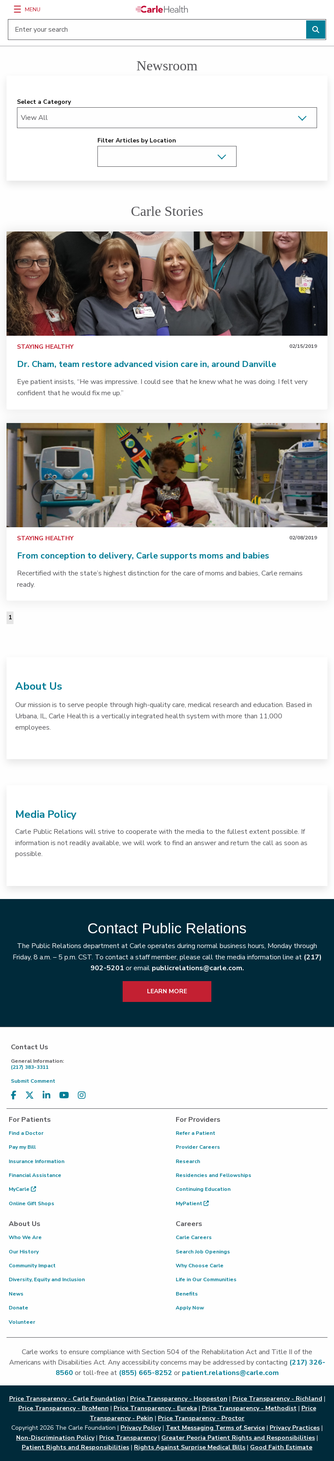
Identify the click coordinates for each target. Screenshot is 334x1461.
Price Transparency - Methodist (249, 1408)
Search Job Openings (203, 1251)
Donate (18, 1307)
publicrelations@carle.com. (198, 968)
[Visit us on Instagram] (82, 1095)
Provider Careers (198, 1147)
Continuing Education (203, 1189)
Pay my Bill (22, 1147)
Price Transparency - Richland (277, 1399)
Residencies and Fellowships (213, 1175)
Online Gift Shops (31, 1203)
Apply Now (190, 1307)
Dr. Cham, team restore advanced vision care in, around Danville (146, 364)
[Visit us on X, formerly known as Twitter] (29, 1095)
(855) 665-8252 (145, 1373)
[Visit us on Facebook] (14, 1095)
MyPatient (192, 1203)
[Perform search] (315, 29)
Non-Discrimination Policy (55, 1438)
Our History (24, 1251)
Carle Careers (194, 1237)
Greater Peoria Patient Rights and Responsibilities (238, 1438)
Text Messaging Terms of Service (215, 1428)
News (16, 1293)
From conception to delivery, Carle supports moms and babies (143, 556)
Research (188, 1161)
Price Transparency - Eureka (155, 1408)
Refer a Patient (195, 1133)
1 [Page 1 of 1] (10, 617)
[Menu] (17, 9)
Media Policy (46, 814)
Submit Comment (33, 1081)
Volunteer (22, 1322)
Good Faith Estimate (281, 1447)
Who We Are (25, 1237)
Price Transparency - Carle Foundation (67, 1399)
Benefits (187, 1293)
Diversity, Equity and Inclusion (47, 1279)
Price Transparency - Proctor (201, 1418)
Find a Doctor (26, 1133)
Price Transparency (128, 1438)
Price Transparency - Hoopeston (178, 1399)
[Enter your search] (167, 29)
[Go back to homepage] (162, 9)
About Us (38, 686)
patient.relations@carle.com (230, 1373)
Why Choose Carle (200, 1265)
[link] (167, 283)
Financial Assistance (35, 1175)
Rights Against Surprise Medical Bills (189, 1447)
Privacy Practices (295, 1428)
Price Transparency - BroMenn (63, 1408)
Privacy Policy (140, 1428)
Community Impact (32, 1265)
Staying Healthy (45, 347)
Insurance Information (36, 1161)
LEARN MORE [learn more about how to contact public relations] (167, 991)
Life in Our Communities (206, 1279)
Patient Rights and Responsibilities (75, 1447)
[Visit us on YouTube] (64, 1095)
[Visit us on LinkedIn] (46, 1095)
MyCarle (22, 1189)
